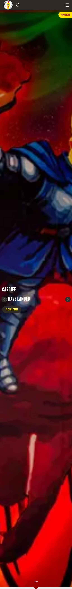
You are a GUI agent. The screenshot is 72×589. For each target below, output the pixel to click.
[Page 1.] (37, 581)
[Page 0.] (35, 581)
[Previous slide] (4, 299)
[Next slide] (68, 299)
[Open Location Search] (17, 5)
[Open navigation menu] (66, 5)
